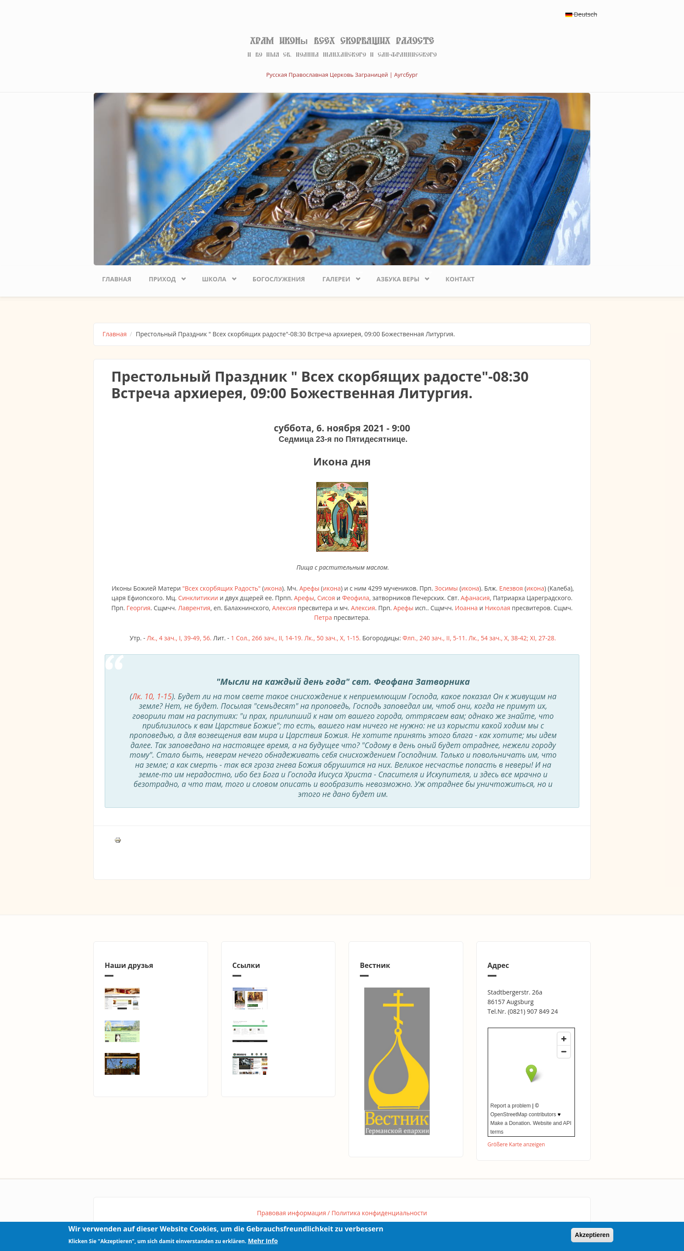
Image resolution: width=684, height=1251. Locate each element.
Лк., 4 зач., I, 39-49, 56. (179, 638)
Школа (216, 276)
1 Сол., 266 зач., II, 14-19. (267, 638)
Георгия (138, 608)
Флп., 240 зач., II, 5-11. (435, 638)
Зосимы (446, 588)
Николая (497, 608)
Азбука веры (400, 276)
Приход (164, 276)
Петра (323, 617)
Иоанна (466, 608)
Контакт (460, 279)
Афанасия (475, 598)
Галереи (338, 276)
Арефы (309, 588)
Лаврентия (194, 608)
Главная (116, 279)
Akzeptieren (592, 1234)
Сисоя (326, 598)
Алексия (284, 608)
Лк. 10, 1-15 (151, 696)
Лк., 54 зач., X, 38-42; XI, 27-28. (512, 638)
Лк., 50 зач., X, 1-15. (332, 638)
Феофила (355, 598)
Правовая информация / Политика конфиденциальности (342, 1213)
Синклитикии (198, 598)
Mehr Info (263, 1241)
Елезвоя (511, 588)
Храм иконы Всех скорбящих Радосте (342, 41)
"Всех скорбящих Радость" (221, 588)
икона (273, 588)
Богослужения (279, 279)
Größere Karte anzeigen (516, 1144)
